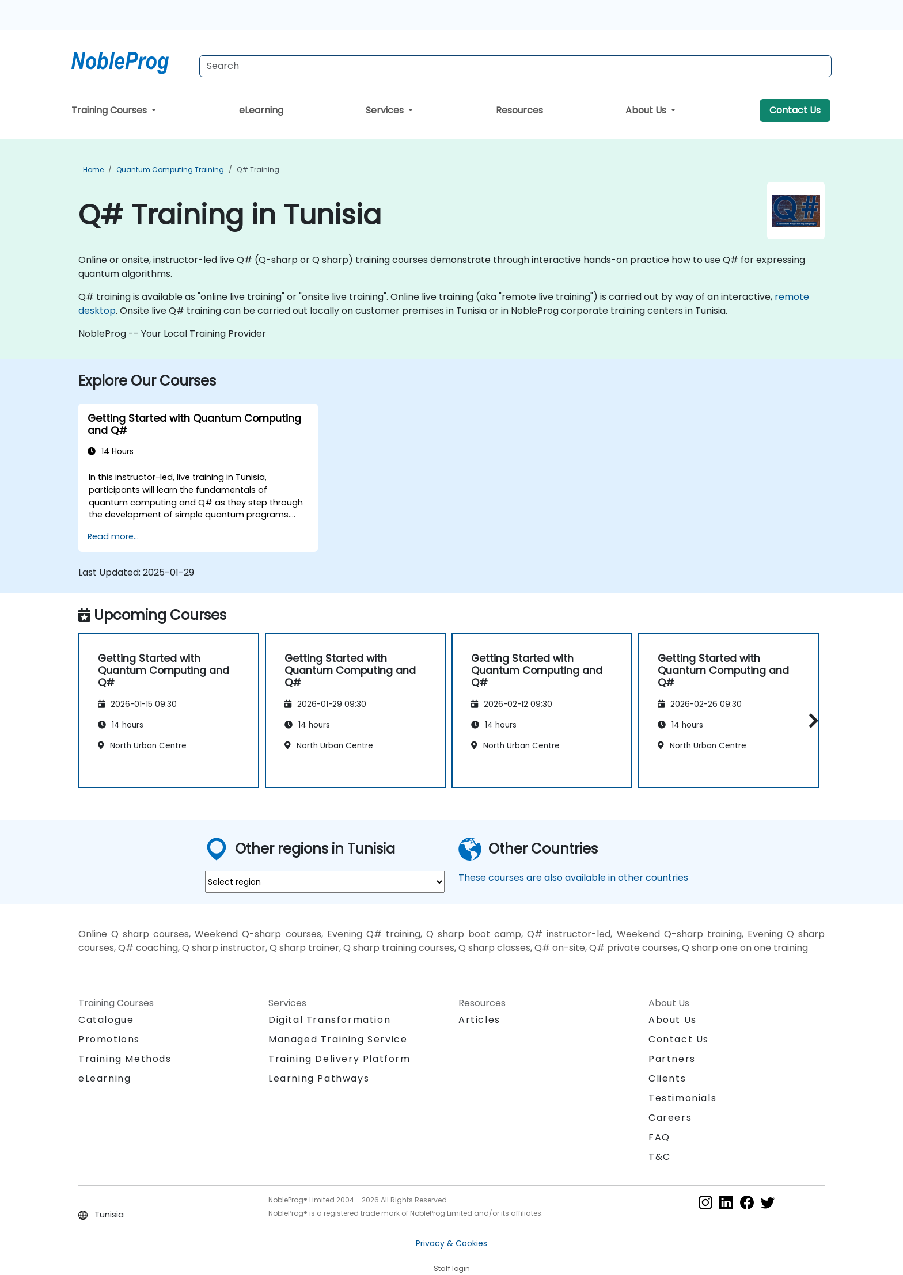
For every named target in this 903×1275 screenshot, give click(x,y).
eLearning (261, 110)
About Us (647, 110)
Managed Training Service (337, 1039)
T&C (659, 1156)
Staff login (452, 1268)
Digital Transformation (329, 1019)
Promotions (109, 1039)
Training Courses (110, 110)
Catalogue (106, 1019)
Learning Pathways (318, 1078)
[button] (810, 720)
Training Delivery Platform (339, 1058)
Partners (672, 1058)
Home (93, 169)
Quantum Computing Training (170, 169)
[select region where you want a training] (325, 882)
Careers (670, 1117)
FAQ (659, 1137)
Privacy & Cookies (451, 1243)
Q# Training (258, 169)
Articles (479, 1019)
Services (386, 110)
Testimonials (682, 1098)
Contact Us (795, 110)
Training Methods (125, 1058)
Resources (519, 110)
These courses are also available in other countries (573, 877)
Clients (667, 1078)
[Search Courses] (515, 66)
